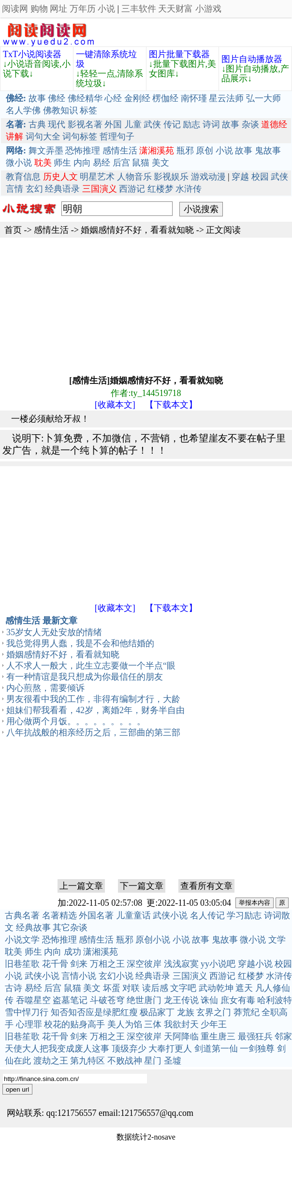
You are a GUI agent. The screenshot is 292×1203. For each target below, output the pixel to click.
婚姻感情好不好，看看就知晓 (137, 230)
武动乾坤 (216, 988)
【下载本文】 (171, 405)
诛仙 (209, 1000)
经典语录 (62, 189)
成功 (72, 952)
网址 (58, 9)
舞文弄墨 (46, 150)
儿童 (133, 124)
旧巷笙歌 (22, 964)
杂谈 (250, 124)
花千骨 (55, 964)
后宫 (121, 163)
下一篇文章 (141, 886)
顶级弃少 (129, 1048)
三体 (152, 1024)
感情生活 (119, 150)
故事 (37, 98)
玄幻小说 (116, 976)
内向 (82, 163)
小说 (106, 9)
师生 (62, 163)
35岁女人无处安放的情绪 (54, 632)
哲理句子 (117, 136)
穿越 (240, 177)
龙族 (185, 1012)
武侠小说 (170, 915)
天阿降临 (181, 1036)
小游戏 (208, 9)
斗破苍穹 (107, 1000)
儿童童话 (133, 915)
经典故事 (33, 927)
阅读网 (15, 9)
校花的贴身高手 (74, 1024)
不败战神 (124, 1061)
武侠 (152, 124)
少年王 (214, 1024)
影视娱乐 (171, 177)
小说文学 (22, 939)
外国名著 (96, 915)
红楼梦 (160, 189)
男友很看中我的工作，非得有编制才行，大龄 (93, 699)
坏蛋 (111, 988)
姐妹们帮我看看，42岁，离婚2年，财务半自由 (95, 710)
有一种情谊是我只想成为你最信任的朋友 (84, 677)
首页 (13, 230)
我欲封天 (181, 1024)
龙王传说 (181, 1000)
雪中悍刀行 (26, 1012)
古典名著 (22, 915)
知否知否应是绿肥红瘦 (94, 1012)
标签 (88, 110)
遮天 (244, 988)
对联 (131, 988)
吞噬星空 (33, 1000)
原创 (204, 150)
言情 (14, 189)
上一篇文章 (81, 886)
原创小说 (152, 939)
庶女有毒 (237, 1000)
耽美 (13, 952)
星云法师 (226, 98)
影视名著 (85, 124)
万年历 (83, 9)
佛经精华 (85, 98)
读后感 (155, 988)
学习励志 (244, 915)
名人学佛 (23, 110)
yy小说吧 (218, 964)
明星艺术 (97, 177)
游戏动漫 (208, 177)
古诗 (13, 988)
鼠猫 (140, 163)
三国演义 (190, 976)
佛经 (56, 98)
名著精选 (59, 915)
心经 (113, 98)
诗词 (211, 124)
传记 (172, 124)
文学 (277, 939)
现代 (56, 124)
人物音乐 (134, 177)
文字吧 (183, 988)
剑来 (79, 964)
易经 (101, 163)
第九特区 (87, 1061)
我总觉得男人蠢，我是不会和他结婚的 (80, 643)
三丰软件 (138, 9)
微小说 (19, 163)
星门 (152, 1061)
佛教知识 (60, 110)
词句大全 (43, 136)
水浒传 (188, 189)
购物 (39, 9)
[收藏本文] (115, 405)
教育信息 (23, 177)
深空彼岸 (144, 964)
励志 (191, 124)
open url (17, 1089)
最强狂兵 (255, 1036)
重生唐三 (218, 1036)
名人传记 (207, 915)
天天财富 (175, 9)
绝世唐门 (144, 1000)
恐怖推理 (82, 150)
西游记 (132, 189)
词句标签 (79, 136)
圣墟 (172, 1061)
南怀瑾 (194, 98)
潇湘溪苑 (100, 952)
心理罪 (29, 1024)
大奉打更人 (170, 1048)
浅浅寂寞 (181, 964)
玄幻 (34, 189)
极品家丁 (157, 1012)
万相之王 (107, 964)
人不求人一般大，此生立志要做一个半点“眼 (90, 665)
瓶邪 (185, 150)
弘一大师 (263, 98)
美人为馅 (124, 1024)
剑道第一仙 (216, 1048)
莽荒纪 (247, 1012)
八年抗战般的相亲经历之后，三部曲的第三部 (93, 732)
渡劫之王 (50, 1061)
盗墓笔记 (70, 1000)
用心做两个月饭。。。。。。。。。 (76, 721)
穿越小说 (255, 964)
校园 (260, 177)
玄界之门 (213, 1012)
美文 (160, 163)
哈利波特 (274, 1000)
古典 (37, 124)
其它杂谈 (70, 927)
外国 (113, 124)
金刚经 (137, 98)
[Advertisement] (118, 305)
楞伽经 (165, 98)
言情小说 (78, 976)
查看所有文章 (206, 886)
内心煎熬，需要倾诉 (45, 688)
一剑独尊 (257, 1048)
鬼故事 (268, 150)
